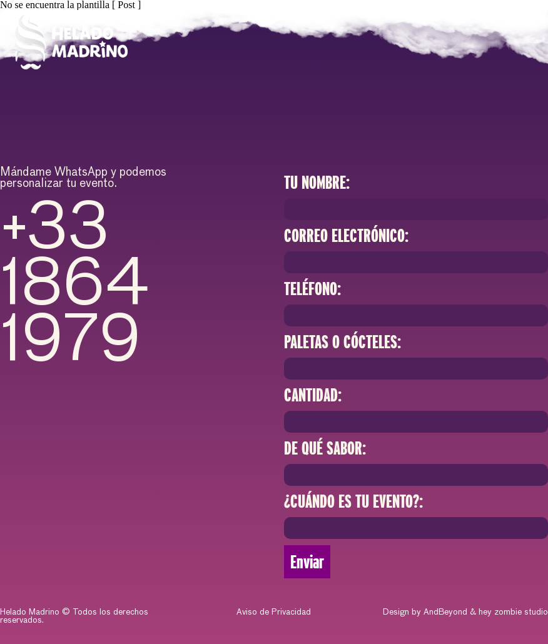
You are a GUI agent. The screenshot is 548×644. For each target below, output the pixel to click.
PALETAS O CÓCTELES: (342, 342)
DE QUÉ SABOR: (325, 448)
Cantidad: (313, 395)
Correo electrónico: (346, 235)
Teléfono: (312, 288)
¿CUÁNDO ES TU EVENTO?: (353, 501)
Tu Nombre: (317, 182)
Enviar (307, 561)
